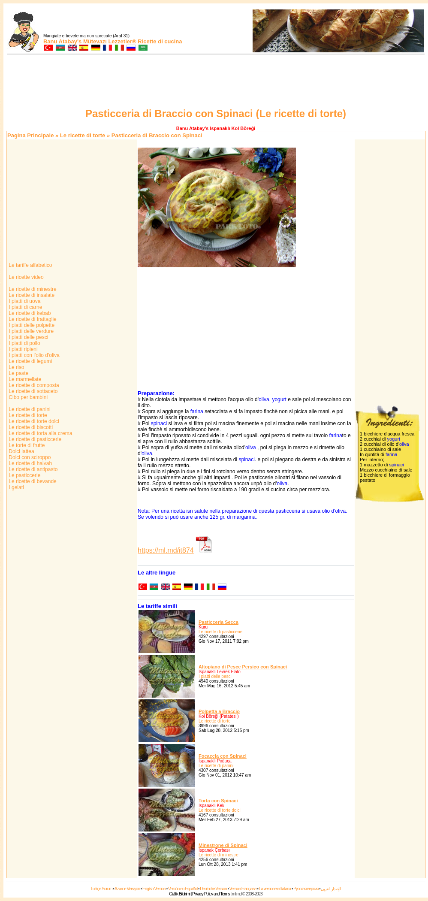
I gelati (15, 487)
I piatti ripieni (22, 349)
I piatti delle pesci (27, 337)
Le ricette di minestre (32, 289)
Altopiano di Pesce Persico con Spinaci (243, 666)
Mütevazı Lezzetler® (109, 41)
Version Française (242, 888)
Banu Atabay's (62, 41)
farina (196, 411)
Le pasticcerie (23, 475)
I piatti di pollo (23, 343)
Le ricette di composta (33, 385)
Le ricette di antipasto (32, 469)
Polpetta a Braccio (219, 711)
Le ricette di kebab (29, 313)
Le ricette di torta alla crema (39, 433)
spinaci (159, 423)
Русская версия (305, 888)
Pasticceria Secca (218, 622)
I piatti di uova (23, 301)
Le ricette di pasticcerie (34, 439)
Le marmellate (24, 379)
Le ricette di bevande (32, 481)
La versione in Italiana (275, 888)
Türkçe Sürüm (101, 888)
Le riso (15, 367)
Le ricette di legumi (29, 361)
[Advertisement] (216, 82)
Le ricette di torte (82, 135)
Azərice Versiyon (127, 888)
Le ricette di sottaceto (32, 391)
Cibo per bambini (27, 397)
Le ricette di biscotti (30, 427)
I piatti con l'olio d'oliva (33, 355)
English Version (154, 888)
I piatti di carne (24, 307)
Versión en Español (182, 888)
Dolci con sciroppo (29, 457)
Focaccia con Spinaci (223, 756)
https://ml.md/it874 (166, 550)
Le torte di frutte (26, 445)
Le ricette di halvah (29, 463)
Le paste (17, 373)
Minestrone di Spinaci (223, 845)
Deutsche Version (213, 888)
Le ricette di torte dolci (33, 421)
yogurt (279, 399)
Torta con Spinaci (218, 800)
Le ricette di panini (29, 409)
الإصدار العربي (331, 888)
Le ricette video (25, 277)
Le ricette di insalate (30, 295)
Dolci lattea (20, 451)
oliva (264, 399)
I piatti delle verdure (30, 331)
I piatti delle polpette (30, 325)
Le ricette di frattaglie (32, 319)
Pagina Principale (30, 135)
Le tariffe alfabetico (29, 265)
